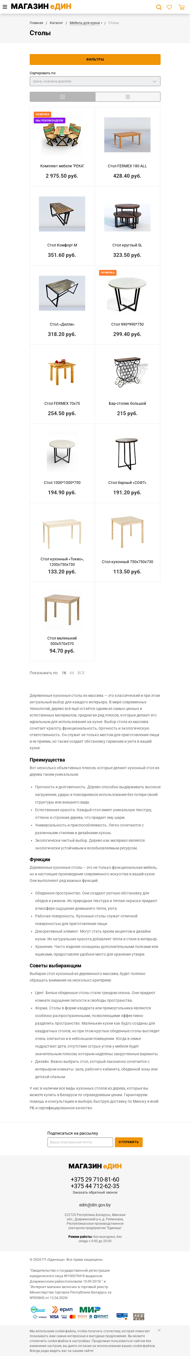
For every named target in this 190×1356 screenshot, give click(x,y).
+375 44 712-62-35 (95, 1186)
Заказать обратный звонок (95, 1192)
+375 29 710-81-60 (95, 1179)
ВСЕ (81, 673)
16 (64, 673)
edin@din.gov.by (95, 1205)
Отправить (129, 1142)
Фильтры (95, 59)
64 (72, 673)
